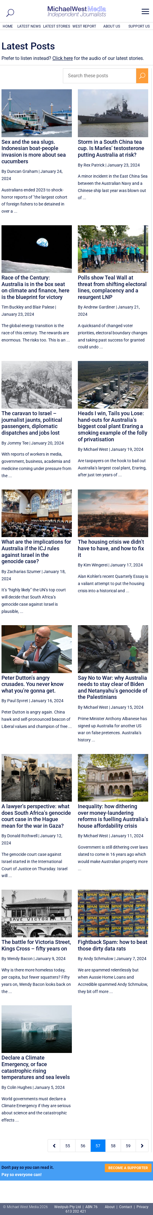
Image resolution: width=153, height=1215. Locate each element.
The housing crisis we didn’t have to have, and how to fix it (111, 548)
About (110, 1207)
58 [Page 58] (113, 1145)
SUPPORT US (139, 26)
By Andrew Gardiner (96, 307)
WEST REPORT (84, 26)
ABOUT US (111, 26)
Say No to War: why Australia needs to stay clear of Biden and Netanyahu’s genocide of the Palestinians (112, 687)
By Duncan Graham (19, 171)
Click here (62, 58)
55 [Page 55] (67, 1145)
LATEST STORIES (56, 26)
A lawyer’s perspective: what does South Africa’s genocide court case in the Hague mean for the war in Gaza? (36, 816)
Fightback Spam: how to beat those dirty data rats (112, 945)
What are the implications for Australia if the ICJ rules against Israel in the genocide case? (36, 551)
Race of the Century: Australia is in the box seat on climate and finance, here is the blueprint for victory (35, 287)
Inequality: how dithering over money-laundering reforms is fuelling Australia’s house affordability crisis (113, 816)
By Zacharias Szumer (21, 571)
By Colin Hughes (16, 1087)
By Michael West (93, 449)
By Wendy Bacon (17, 958)
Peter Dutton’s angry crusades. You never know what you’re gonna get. (32, 684)
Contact (125, 1207)
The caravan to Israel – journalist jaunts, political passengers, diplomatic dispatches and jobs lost (31, 423)
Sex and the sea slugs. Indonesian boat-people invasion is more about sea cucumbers (33, 151)
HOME (8, 26)
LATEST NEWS (29, 26)
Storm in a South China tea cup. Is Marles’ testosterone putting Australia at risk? (111, 148)
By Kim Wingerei (92, 565)
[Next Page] (142, 1145)
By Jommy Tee (14, 443)
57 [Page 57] (98, 1145)
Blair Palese (43, 307)
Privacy (143, 1207)
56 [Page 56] (83, 1145)
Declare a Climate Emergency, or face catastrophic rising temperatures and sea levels (35, 1067)
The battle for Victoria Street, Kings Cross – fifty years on (36, 945)
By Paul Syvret (14, 700)
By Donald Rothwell (19, 835)
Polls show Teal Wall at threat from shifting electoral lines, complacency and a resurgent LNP (112, 287)
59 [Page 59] (128, 1145)
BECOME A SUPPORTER (128, 1168)
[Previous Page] (54, 1145)
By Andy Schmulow (95, 958)
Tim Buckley (12, 307)
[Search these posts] (99, 75)
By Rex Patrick (91, 165)
